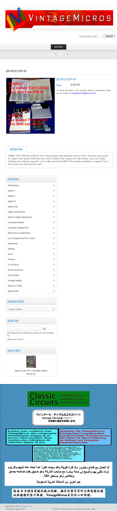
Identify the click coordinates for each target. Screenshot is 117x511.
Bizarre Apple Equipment (21, 217)
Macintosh (14, 243)
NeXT (10, 254)
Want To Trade (15, 286)
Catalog (50, 54)
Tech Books (15, 275)
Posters (13, 259)
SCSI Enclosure (17, 270)
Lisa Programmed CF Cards (23, 238)
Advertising (15, 185)
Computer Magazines (20, 227)
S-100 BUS (15, 264)
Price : (59, 85)
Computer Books (18, 222)
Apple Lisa (15, 206)
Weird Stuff (15, 291)
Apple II (62, 54)
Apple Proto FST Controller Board (31, 370)
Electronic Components (21, 233)
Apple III (13, 201)
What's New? (14, 350)
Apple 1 (13, 190)
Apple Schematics (18, 212)
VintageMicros (26, 506)
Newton (11, 249)
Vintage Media (16, 280)
